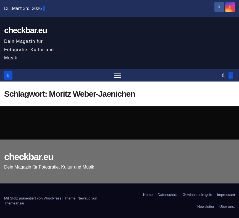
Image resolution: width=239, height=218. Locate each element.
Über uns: (227, 206)
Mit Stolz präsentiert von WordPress (33, 198)
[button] (223, 75)
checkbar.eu (25, 30)
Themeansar (14, 203)
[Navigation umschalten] (117, 75)
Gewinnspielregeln (197, 195)
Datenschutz (167, 195)
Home (148, 195)
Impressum (226, 195)
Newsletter (205, 206)
